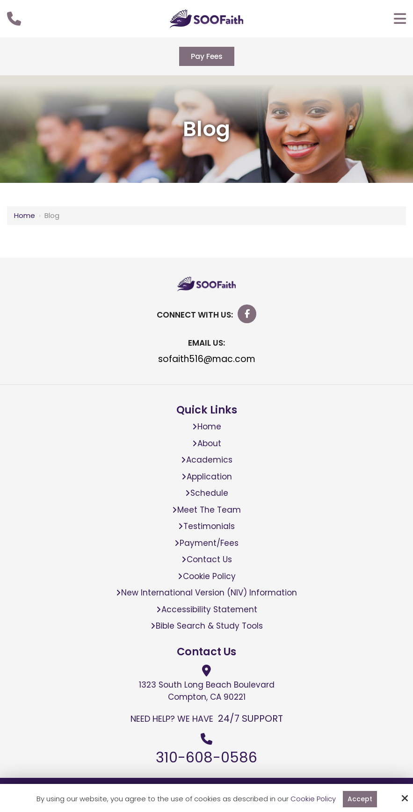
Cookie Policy (312, 799)
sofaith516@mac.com (206, 360)
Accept (359, 799)
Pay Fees (207, 57)
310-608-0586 (206, 759)
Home (24, 217)
